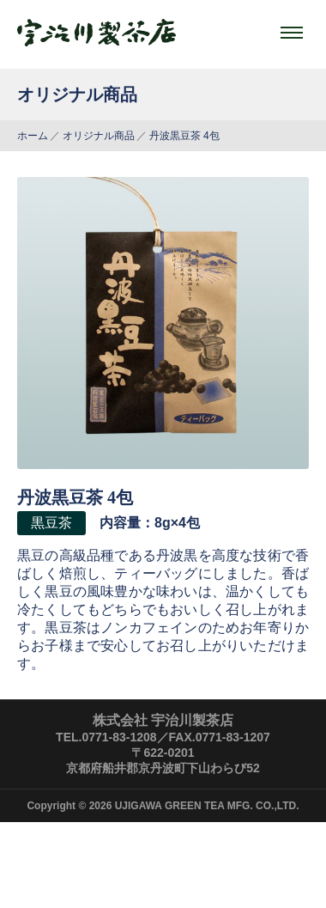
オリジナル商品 (99, 136)
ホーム (32, 136)
